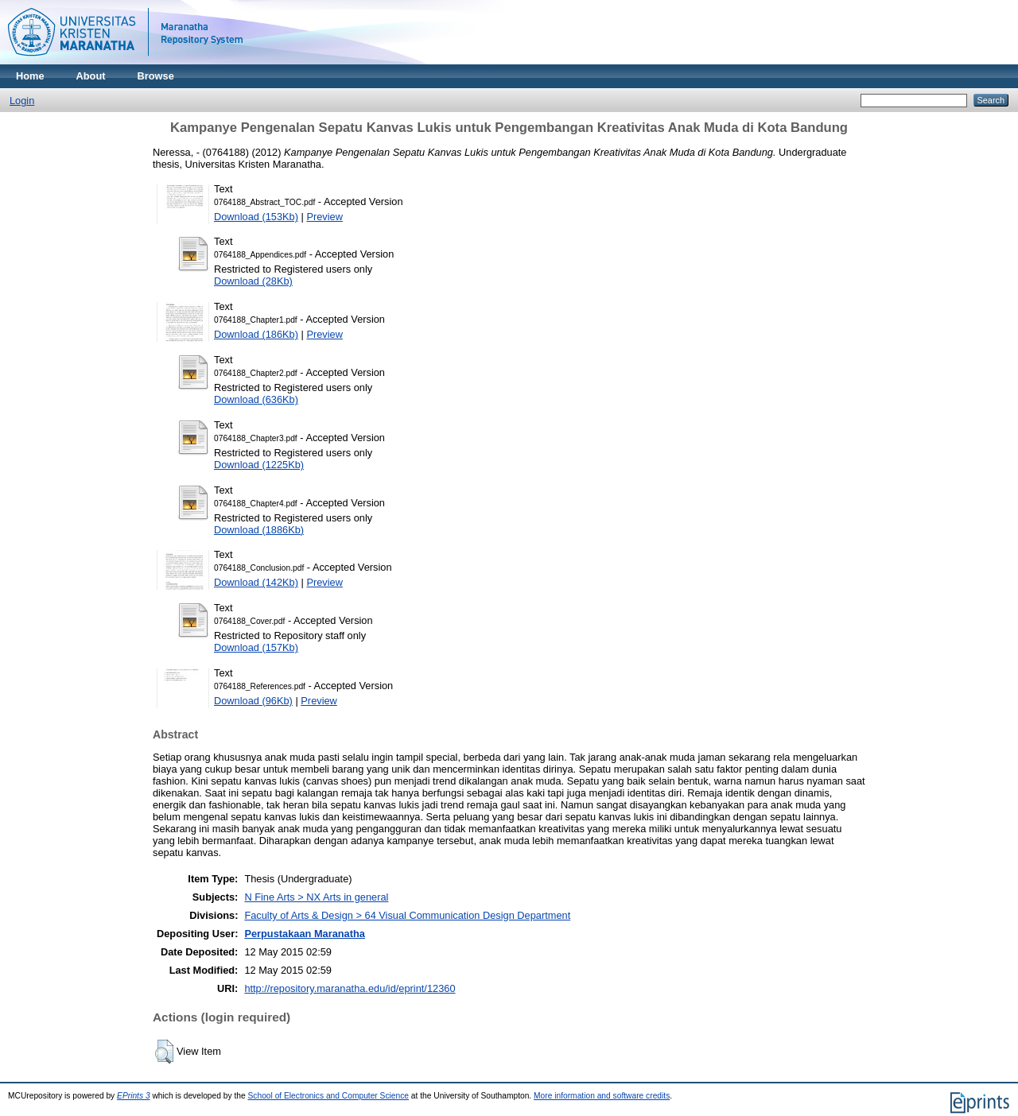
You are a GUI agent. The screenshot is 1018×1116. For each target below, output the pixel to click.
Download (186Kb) (256, 334)
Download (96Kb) (253, 701)
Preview (324, 217)
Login (22, 101)
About (91, 76)
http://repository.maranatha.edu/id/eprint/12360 (349, 988)
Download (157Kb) (256, 647)
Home (30, 76)
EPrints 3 (133, 1095)
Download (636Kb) (256, 399)
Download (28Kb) (253, 281)
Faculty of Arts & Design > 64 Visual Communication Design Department (407, 915)
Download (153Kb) (256, 217)
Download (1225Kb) (259, 465)
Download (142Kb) (256, 582)
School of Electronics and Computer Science (329, 1095)
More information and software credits (602, 1095)
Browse (156, 76)
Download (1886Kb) (259, 530)
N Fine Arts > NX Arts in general (316, 897)
